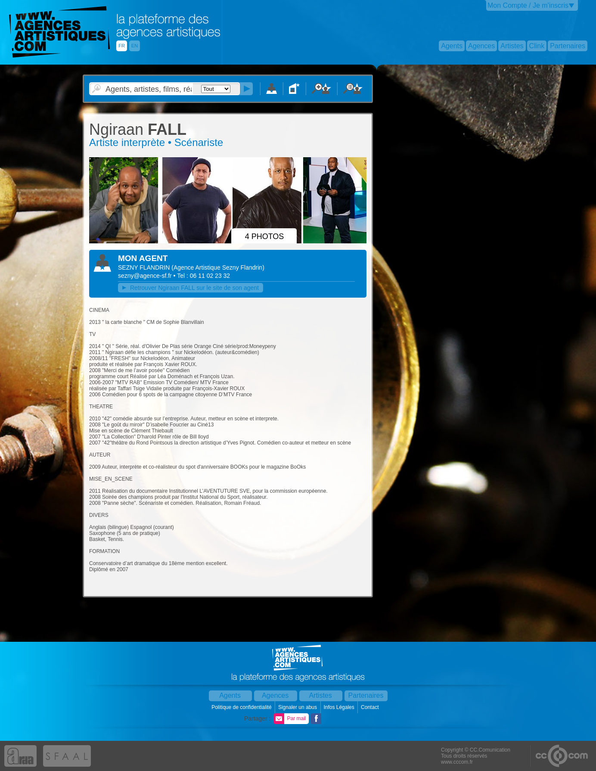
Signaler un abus (298, 707)
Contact (370, 707)
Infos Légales (339, 707)
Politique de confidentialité (242, 707)
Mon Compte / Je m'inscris (527, 5)
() (217, 267)
